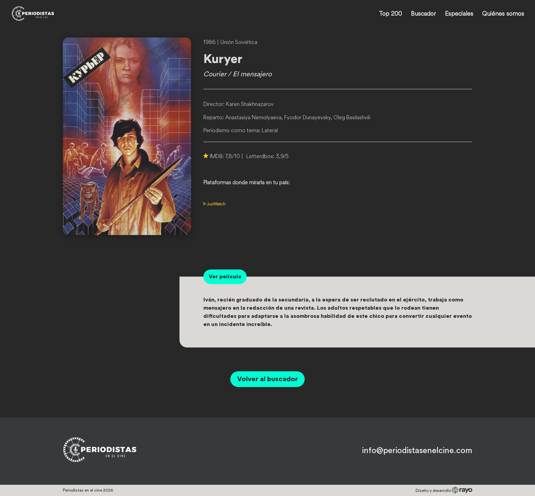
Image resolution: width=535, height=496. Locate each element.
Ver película (225, 276)
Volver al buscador (267, 379)
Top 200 (390, 14)
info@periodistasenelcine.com (417, 451)
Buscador (423, 14)
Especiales (459, 14)
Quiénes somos (503, 14)
